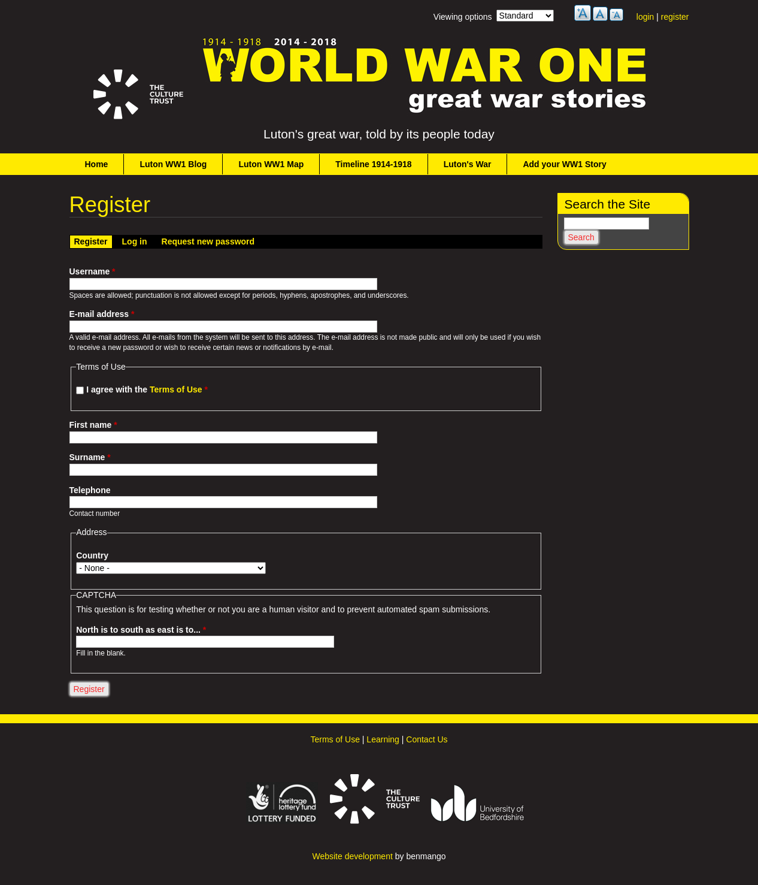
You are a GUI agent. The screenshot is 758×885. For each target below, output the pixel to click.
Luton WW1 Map (271, 164)
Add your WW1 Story (564, 164)
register (675, 17)
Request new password (208, 241)
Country (92, 555)
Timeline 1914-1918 (373, 164)
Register (93, 240)
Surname (90, 457)
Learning (382, 739)
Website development (352, 856)
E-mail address (102, 314)
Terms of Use (176, 389)
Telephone (90, 490)
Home (96, 164)
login (645, 17)
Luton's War (468, 164)
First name (93, 425)
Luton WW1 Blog (173, 164)
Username (92, 271)
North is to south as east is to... (141, 630)
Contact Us (426, 739)
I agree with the (147, 389)
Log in (134, 241)
